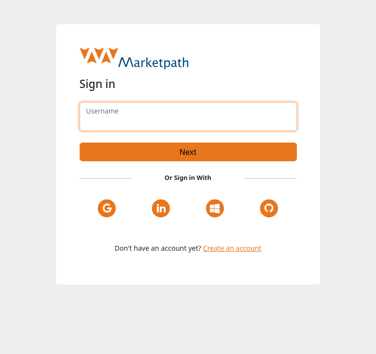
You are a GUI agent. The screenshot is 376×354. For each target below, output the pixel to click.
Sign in (98, 83)
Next (188, 152)
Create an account (232, 248)
